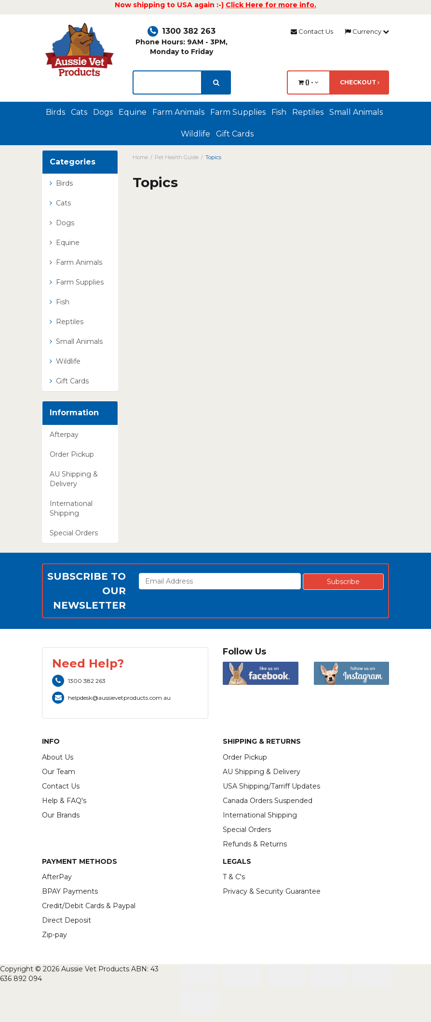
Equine (133, 112)
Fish (278, 112)
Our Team (58, 771)
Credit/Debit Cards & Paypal (88, 905)
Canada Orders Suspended (267, 800)
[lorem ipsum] (167, 82)
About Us (57, 757)
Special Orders (74, 533)
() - (308, 82)
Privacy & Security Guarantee (272, 891)
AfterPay (57, 876)
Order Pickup (72, 454)
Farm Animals (178, 112)
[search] (216, 82)
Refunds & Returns (255, 844)
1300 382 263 (182, 31)
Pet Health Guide (177, 157)
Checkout (359, 82)
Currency (367, 31)
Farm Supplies (238, 112)
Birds (55, 112)
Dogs (103, 112)
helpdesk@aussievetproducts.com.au (111, 697)
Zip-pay (54, 934)
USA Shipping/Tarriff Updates (271, 786)
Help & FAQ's (64, 800)
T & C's (234, 876)
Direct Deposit (66, 920)
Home (140, 157)
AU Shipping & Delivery (74, 479)
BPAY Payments (70, 891)
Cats (79, 112)
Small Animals (356, 112)
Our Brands (61, 815)
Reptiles (307, 112)
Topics (213, 157)
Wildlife (195, 133)
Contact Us (312, 31)
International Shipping (71, 508)
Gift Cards (235, 133)
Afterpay (64, 434)
